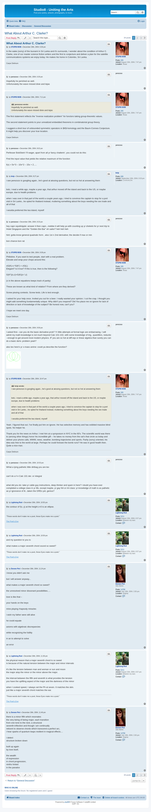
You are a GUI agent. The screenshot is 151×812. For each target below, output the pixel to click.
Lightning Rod (121, 513)
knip (117, 173)
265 (122, 60)
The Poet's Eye (12, 521)
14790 (123, 589)
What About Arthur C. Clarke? (26, 33)
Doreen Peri (120, 584)
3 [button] (141, 37)
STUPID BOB (121, 57)
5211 (122, 516)
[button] (144, 38)
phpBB (66, 802)
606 (122, 176)
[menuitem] (22, 21)
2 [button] (137, 37)
